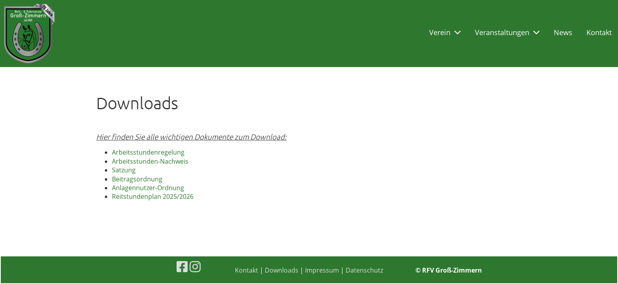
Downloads (281, 270)
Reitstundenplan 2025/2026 (153, 196)
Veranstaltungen (507, 32)
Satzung (124, 170)
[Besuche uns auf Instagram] (195, 266)
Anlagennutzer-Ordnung (148, 187)
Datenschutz (364, 270)
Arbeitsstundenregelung (148, 152)
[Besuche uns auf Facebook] (182, 266)
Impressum (322, 270)
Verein (445, 32)
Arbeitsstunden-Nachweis (150, 161)
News (563, 32)
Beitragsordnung (137, 179)
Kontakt (599, 32)
